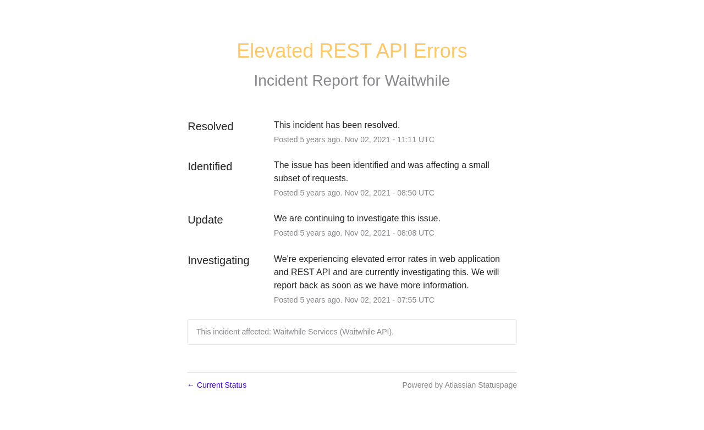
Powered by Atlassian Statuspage (459, 385)
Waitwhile (417, 80)
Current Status (216, 385)
